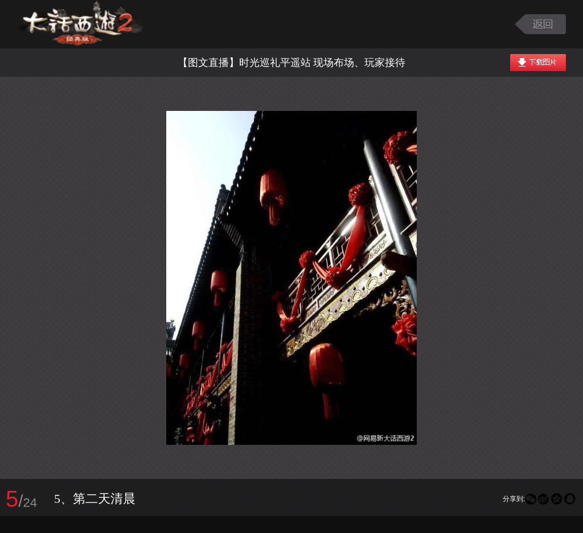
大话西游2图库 (81, 24)
